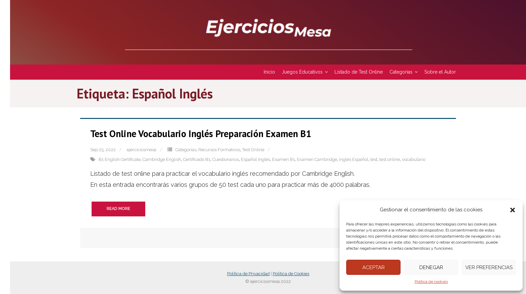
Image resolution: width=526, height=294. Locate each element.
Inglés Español (353, 159)
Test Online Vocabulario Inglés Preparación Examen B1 (200, 133)
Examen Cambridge (317, 159)
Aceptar (373, 267)
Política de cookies (431, 281)
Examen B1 (283, 159)
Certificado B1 (196, 159)
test (373, 159)
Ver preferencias (489, 267)
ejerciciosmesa (141, 149)
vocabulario (413, 159)
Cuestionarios (225, 159)
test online (389, 159)
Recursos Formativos (219, 149)
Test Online (253, 149)
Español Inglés (255, 159)
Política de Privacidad (248, 273)
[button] (512, 210)
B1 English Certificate (120, 159)
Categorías (185, 149)
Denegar (431, 267)
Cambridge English (162, 159)
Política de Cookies (291, 273)
